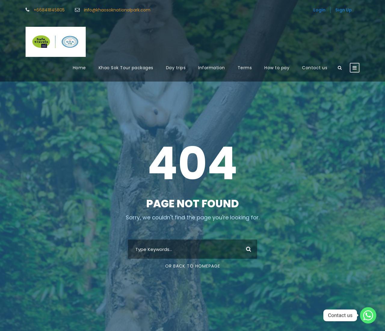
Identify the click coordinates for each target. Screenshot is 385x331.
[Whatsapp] (368, 315)
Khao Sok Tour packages (126, 68)
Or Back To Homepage (192, 266)
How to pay (276, 68)
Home (79, 68)
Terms (245, 68)
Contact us (314, 68)
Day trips (176, 68)
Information (211, 68)
